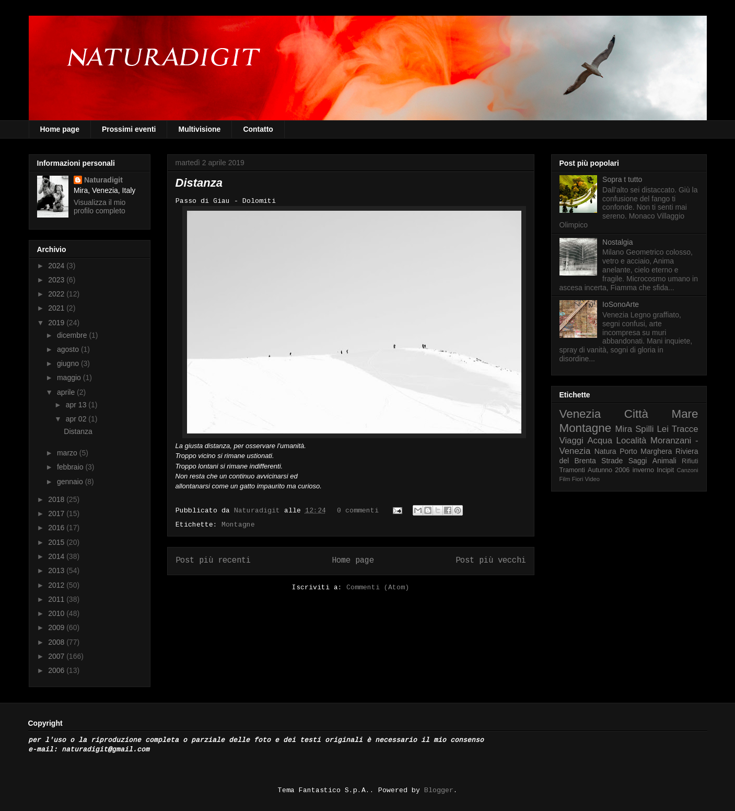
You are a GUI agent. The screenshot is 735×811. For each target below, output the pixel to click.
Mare (684, 413)
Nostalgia (617, 242)
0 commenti (358, 511)
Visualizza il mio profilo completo (99, 206)
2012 (57, 585)
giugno (69, 363)
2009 (57, 627)
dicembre (73, 335)
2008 (57, 642)
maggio (70, 377)
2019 (57, 322)
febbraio (71, 467)
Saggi (637, 460)
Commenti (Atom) (377, 587)
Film (564, 479)
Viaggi (571, 441)
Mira (624, 429)
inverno (643, 470)
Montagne (238, 525)
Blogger (438, 790)
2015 (57, 542)
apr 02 (77, 419)
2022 (57, 294)
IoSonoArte (620, 304)
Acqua (599, 441)
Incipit (665, 470)
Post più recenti (213, 560)
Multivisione (199, 129)
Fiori (578, 479)
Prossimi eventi (129, 129)
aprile (67, 392)
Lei (663, 429)
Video (592, 479)
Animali (664, 460)
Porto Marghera (646, 451)
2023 (57, 280)
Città (636, 413)
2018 (57, 499)
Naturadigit (259, 511)
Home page (59, 129)
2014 (57, 556)
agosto (69, 349)
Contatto (258, 129)
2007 (57, 656)
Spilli (644, 429)
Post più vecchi (491, 560)
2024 (57, 265)
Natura (605, 451)
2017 (57, 513)
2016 (57, 527)
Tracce (685, 429)
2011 (57, 599)
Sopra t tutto (622, 179)
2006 (57, 670)
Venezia (580, 413)
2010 (57, 613)
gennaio (71, 481)
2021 (57, 308)
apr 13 (77, 405)
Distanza (199, 182)
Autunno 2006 (608, 470)
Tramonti (572, 470)
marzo (68, 453)
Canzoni (687, 470)
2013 (57, 570)
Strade (612, 460)
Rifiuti (690, 461)
